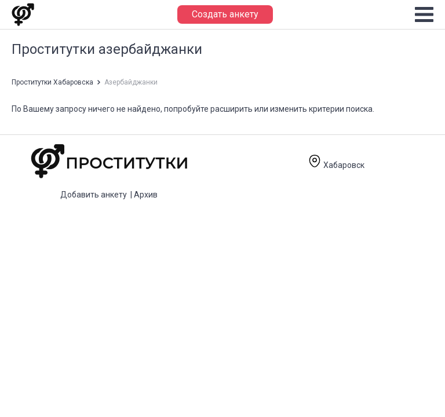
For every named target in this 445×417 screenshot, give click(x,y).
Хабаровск (336, 165)
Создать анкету (225, 14)
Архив (146, 194)
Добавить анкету (93, 194)
